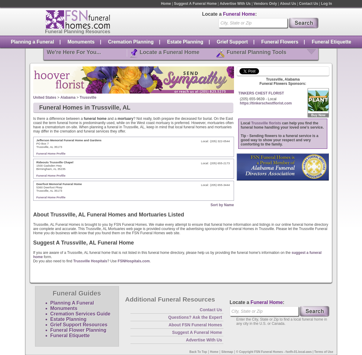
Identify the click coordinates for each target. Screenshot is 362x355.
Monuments (81, 41)
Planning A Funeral (72, 302)
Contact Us (308, 4)
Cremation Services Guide (80, 313)
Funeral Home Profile (51, 153)
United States (44, 97)
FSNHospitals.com (134, 261)
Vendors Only (265, 4)
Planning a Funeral (32, 41)
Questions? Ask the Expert (195, 317)
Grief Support (232, 41)
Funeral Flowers (279, 41)
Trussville (88, 97)
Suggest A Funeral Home (195, 4)
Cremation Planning (131, 41)
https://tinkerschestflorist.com (266, 103)
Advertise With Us (235, 4)
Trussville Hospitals (90, 261)
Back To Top (198, 351)
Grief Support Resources (78, 324)
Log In (326, 4)
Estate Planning (185, 41)
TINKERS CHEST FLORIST (261, 93)
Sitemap (227, 351)
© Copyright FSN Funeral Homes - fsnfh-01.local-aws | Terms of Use (284, 351)
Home (166, 4)
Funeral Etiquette (331, 41)
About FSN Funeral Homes (195, 324)
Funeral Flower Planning (78, 330)
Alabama (67, 97)
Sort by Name (222, 205)
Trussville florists (266, 123)
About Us (288, 4)
